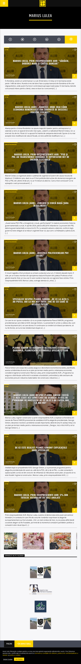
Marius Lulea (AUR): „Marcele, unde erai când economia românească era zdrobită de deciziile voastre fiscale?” (40, 109)
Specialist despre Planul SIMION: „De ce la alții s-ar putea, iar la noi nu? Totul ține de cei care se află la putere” (41, 301)
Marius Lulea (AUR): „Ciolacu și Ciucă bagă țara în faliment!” (41, 204)
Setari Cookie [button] (7, 659)
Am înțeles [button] (19, 659)
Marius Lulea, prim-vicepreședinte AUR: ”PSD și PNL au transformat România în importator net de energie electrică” (40, 157)
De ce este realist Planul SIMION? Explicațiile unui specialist (41, 449)
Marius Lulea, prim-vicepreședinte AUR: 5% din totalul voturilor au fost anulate (41, 496)
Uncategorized (11, 144)
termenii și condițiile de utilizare (46, 653)
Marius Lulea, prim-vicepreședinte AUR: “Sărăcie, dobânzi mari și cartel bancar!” (41, 62)
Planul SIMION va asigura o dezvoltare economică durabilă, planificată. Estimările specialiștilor (41, 349)
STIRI (6, 50)
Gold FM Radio (10, 75)
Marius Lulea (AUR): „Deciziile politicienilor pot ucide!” (41, 254)
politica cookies (15, 655)
